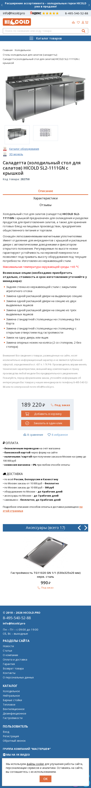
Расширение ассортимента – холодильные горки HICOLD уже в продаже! (45, 4)
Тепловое (9, 704)
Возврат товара (13, 668)
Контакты (9, 673)
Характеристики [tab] (45, 198)
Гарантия (9, 664)
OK (45, 779)
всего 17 (56, 527)
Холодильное (11, 691)
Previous (79, 528)
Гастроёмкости (13, 718)
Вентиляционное (14, 709)
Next (85, 528)
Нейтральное (11, 695)
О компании (10, 655)
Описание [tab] (45, 190)
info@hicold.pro (14, 13)
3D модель (16, 154)
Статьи (7, 650)
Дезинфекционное (14, 713)
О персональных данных (18, 677)
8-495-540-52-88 (76, 13)
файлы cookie (35, 764)
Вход (6, 731)
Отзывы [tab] (45, 204)
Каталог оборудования (24, 149)
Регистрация (11, 736)
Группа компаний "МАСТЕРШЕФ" (27, 749)
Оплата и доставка (15, 659)
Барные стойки (12, 700)
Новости (8, 646)
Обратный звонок (14, 740)
